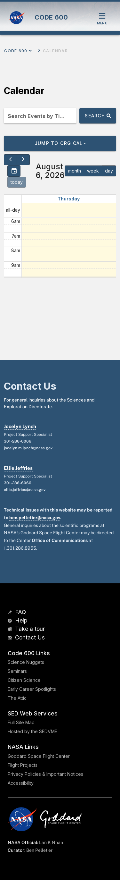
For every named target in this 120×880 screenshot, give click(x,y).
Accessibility (21, 783)
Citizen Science (24, 680)
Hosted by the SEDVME (32, 731)
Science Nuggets (26, 662)
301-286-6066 (17, 441)
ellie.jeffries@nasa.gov (24, 489)
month (74, 170)
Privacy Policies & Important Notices (45, 774)
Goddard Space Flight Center (39, 756)
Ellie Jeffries (18, 468)
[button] (60, 143)
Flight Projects (22, 765)
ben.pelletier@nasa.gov (34, 517)
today (17, 182)
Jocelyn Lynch (20, 426)
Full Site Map (21, 722)
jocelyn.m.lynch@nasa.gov (28, 448)
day (109, 170)
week (93, 170)
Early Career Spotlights (32, 689)
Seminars (17, 671)
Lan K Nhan (51, 842)
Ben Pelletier (39, 850)
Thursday (69, 198)
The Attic (17, 698)
